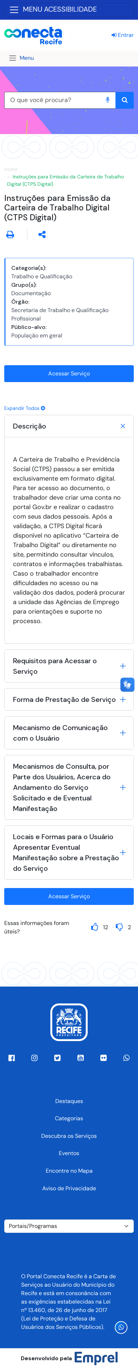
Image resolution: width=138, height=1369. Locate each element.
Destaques (69, 1101)
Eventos (69, 1153)
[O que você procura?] (51, 100)
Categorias (69, 1118)
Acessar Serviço (69, 373)
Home (11, 169)
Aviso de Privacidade (69, 1188)
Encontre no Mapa (69, 1170)
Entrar (123, 35)
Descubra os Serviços (69, 1136)
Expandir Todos (24, 408)
